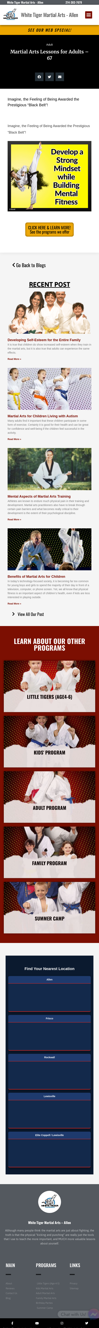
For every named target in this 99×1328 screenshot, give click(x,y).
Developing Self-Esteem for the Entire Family (44, 340)
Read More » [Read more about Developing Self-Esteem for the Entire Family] (14, 359)
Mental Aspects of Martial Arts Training (39, 496)
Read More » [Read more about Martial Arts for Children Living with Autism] (14, 439)
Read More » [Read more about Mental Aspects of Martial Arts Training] (14, 519)
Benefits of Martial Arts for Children (36, 577)
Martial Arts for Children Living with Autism (43, 416)
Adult (49, 44)
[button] (88, 15)
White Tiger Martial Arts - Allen (49, 15)
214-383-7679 (74, 2)
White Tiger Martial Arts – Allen (49, 1222)
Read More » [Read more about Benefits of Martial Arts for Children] (14, 603)
